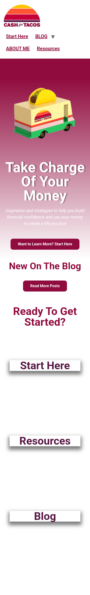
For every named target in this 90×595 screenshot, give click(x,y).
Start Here (17, 36)
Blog (45, 516)
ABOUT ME (18, 48)
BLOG (41, 36)
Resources (48, 48)
